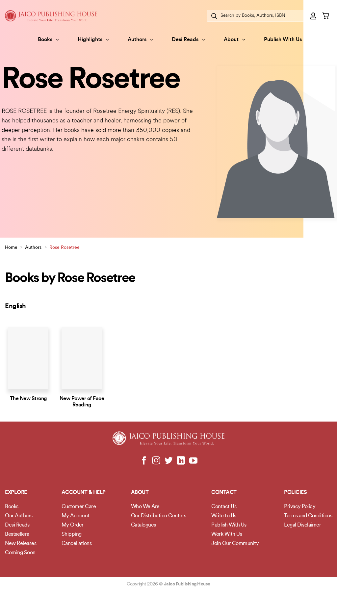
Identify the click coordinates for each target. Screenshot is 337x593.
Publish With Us (283, 39)
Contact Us (223, 506)
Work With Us (226, 534)
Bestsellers (17, 534)
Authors (140, 40)
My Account (76, 516)
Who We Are (145, 506)
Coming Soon (20, 552)
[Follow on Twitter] (169, 461)
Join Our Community (235, 543)
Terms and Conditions (308, 516)
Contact (224, 492)
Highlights (93, 40)
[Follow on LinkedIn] (181, 461)
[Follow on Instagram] (156, 461)
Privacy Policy (299, 506)
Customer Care (79, 506)
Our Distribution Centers (158, 516)
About (234, 40)
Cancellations (77, 543)
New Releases (20, 543)
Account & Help (84, 492)
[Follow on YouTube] (193, 461)
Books (48, 40)
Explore (16, 492)
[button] (313, 15)
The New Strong (28, 398)
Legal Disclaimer (302, 525)
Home (11, 247)
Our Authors (19, 516)
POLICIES (295, 492)
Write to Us (223, 516)
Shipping (72, 534)
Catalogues (143, 525)
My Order (73, 525)
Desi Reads (188, 40)
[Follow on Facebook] (144, 461)
